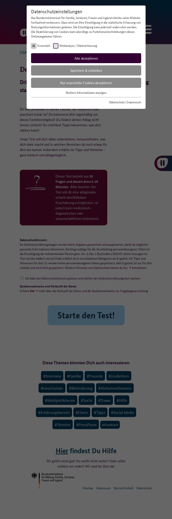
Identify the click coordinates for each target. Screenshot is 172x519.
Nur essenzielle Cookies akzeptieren (86, 82)
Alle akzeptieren (86, 58)
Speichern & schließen (86, 70)
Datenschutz (117, 102)
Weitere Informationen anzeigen (86, 92)
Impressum (134, 102)
